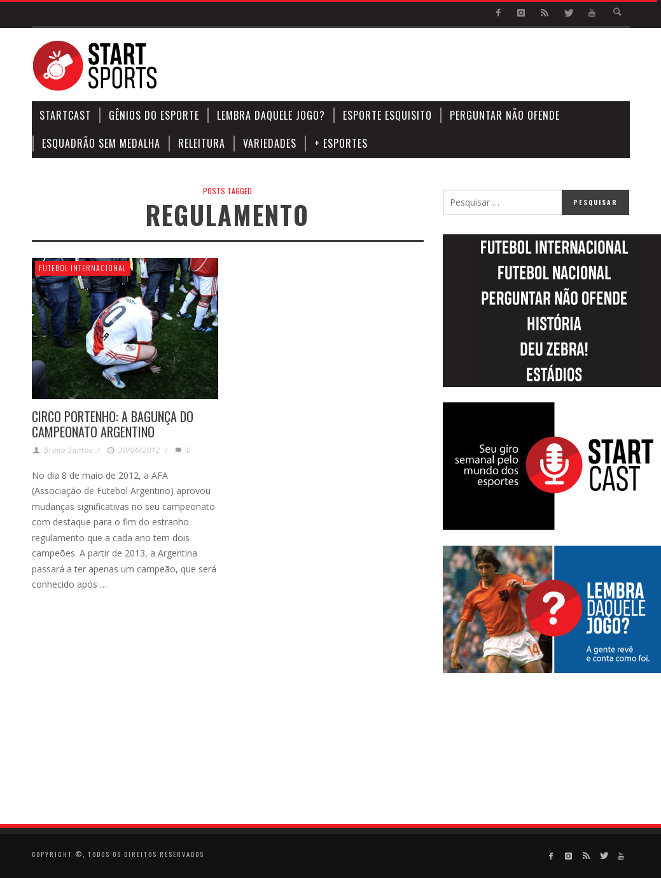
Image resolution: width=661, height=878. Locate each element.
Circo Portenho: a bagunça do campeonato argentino (112, 424)
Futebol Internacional (83, 267)
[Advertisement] (398, 66)
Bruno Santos (68, 450)
